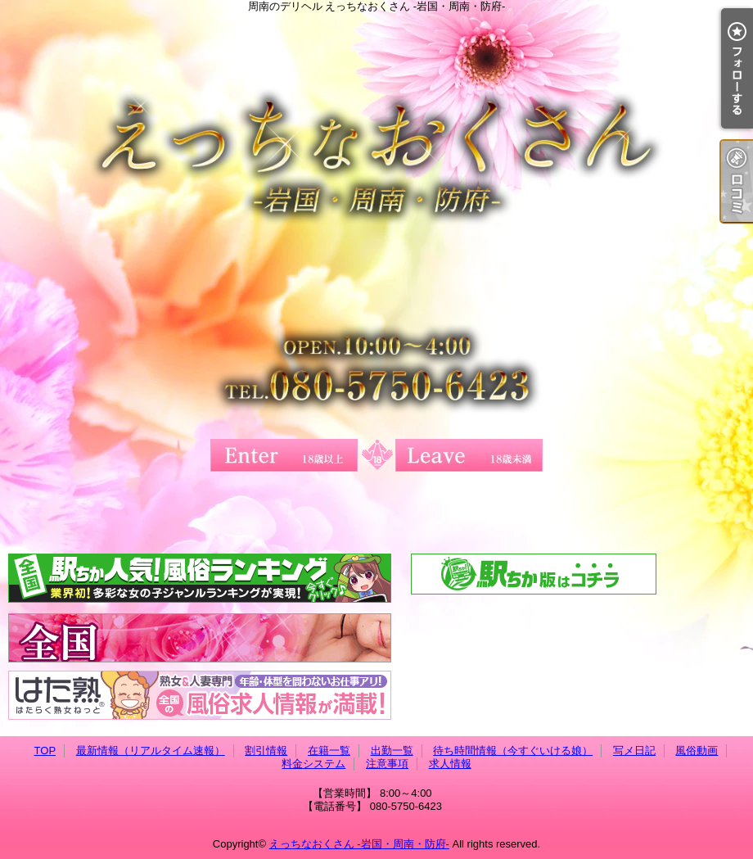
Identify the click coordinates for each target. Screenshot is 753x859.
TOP (45, 750)
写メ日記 (634, 750)
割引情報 (266, 750)
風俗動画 (696, 750)
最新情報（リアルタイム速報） (150, 750)
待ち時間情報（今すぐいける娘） (513, 750)
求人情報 (450, 763)
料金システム (313, 763)
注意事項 (387, 763)
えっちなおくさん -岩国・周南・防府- (359, 844)
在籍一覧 (329, 750)
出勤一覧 (392, 750)
